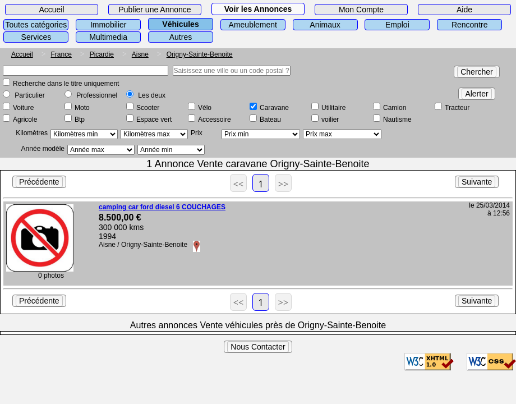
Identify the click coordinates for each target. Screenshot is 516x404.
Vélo (204, 108)
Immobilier (108, 24)
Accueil (51, 9)
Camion (394, 108)
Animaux (325, 24)
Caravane (274, 108)
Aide (464, 9)
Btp (80, 119)
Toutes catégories (36, 24)
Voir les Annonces (258, 8)
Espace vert (154, 119)
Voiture (23, 108)
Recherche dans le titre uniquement (66, 84)
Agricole (25, 119)
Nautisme (397, 119)
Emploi (397, 24)
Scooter (147, 108)
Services (36, 37)
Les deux (151, 95)
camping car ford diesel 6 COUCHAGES (162, 207)
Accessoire (214, 119)
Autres (180, 37)
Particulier (29, 95)
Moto (82, 108)
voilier (330, 119)
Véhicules (180, 24)
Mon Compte (361, 9)
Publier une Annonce (154, 9)
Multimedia (108, 37)
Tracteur (457, 108)
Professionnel (96, 95)
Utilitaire (333, 108)
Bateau (270, 119)
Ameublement (253, 24)
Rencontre (470, 24)
